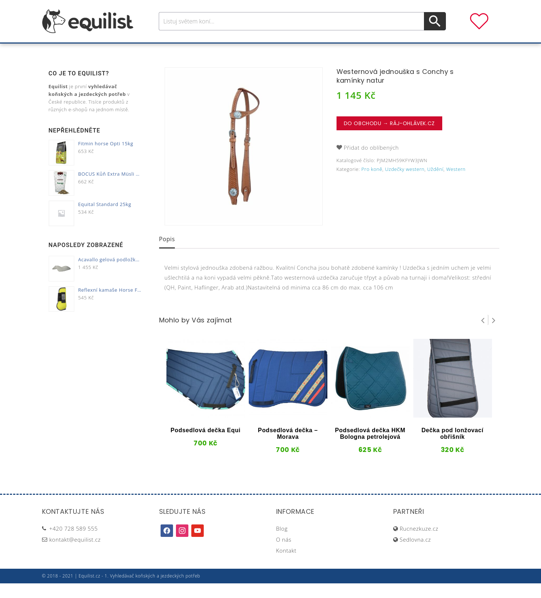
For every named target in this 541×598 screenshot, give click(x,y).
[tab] (167, 254)
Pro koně (167, 50)
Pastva (349, 50)
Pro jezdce (210, 50)
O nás (284, 554)
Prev (482, 334)
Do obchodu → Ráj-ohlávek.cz (389, 138)
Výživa (297, 50)
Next (493, 334)
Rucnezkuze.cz (419, 543)
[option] (244, 161)
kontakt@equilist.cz (75, 554)
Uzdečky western (405, 183)
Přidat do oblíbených (371, 162)
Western (456, 183)
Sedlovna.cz (415, 554)
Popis (167, 254)
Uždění (435, 183)
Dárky (379, 50)
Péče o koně (257, 50)
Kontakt (286, 565)
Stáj (323, 50)
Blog (282, 543)
